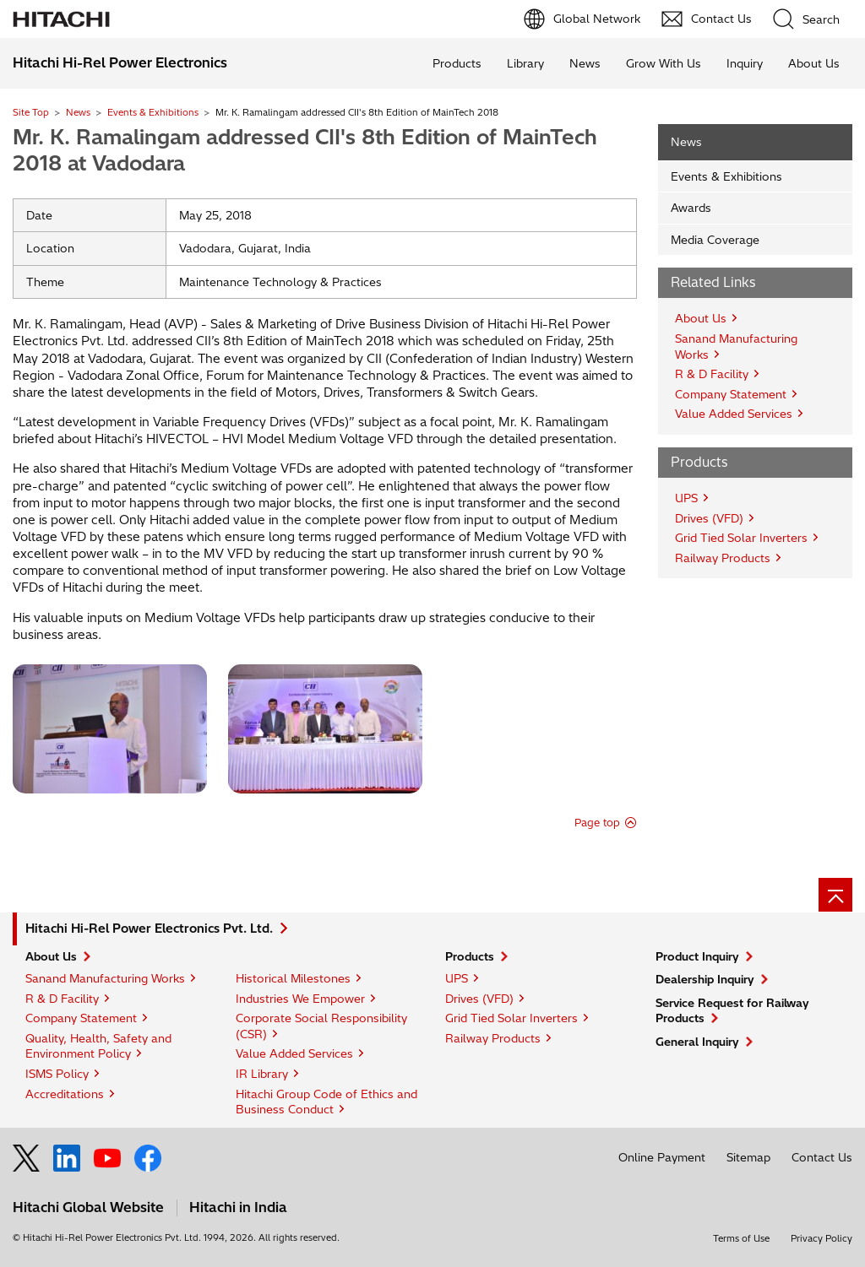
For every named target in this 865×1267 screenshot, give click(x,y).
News (585, 63)
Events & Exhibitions (153, 112)
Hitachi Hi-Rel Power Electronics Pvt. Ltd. (149, 928)
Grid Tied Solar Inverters (741, 537)
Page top (597, 822)
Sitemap (748, 1157)
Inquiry (744, 63)
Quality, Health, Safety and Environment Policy (98, 1046)
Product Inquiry (697, 956)
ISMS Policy (57, 1073)
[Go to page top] (835, 895)
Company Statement (730, 394)
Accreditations (64, 1094)
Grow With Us (663, 63)
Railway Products (722, 558)
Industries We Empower (300, 998)
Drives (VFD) (709, 518)
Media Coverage (715, 239)
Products (456, 63)
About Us (814, 63)
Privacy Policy (821, 1238)
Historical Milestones (293, 978)
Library (525, 63)
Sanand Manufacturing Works (105, 978)
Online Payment (661, 1157)
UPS (686, 498)
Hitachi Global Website (88, 1207)
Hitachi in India (238, 1207)
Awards (691, 207)
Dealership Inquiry (705, 979)
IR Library (262, 1073)
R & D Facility (711, 374)
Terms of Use (741, 1238)
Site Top (31, 112)
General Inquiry (697, 1041)
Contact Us (822, 1157)
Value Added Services (733, 413)
